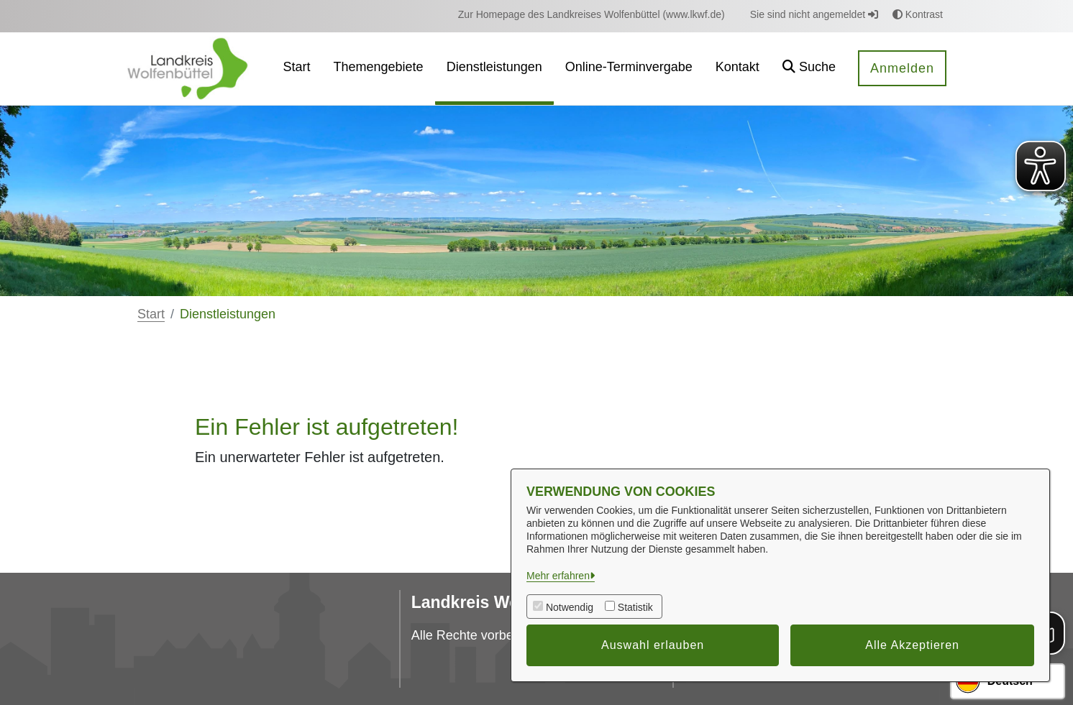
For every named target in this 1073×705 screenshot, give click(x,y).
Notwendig (569, 607)
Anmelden (902, 68)
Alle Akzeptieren (912, 645)
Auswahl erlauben (652, 645)
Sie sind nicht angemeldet (814, 14)
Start (151, 314)
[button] (809, 68)
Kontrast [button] (917, 14)
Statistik (635, 607)
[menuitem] (592, 14)
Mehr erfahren (558, 575)
